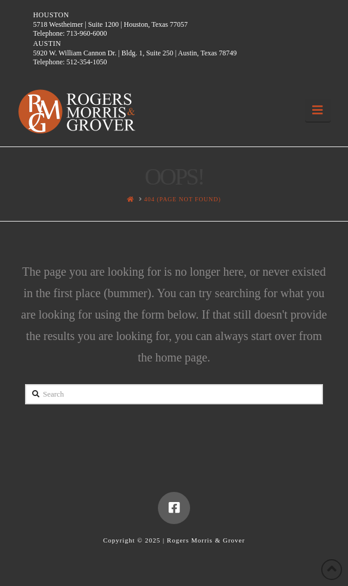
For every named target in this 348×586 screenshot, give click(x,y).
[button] (318, 110)
